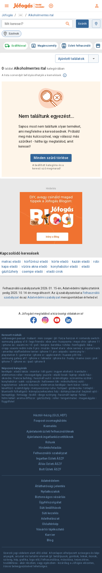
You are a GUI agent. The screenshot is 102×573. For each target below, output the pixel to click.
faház (82, 394)
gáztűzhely (44, 398)
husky (70, 358)
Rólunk (50, 442)
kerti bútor (74, 384)
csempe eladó (32, 272)
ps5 (36, 345)
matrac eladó (11, 262)
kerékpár (7, 371)
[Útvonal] (20, 15)
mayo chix (79, 341)
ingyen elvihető (63, 371)
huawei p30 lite (72, 355)
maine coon (83, 358)
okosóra (7, 378)
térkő (85, 384)
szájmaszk (33, 381)
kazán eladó (81, 262)
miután (45, 348)
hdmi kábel (8, 398)
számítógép (22, 388)
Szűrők (82, 23)
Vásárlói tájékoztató (50, 529)
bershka (56, 345)
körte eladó (60, 262)
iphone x (34, 358)
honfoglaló (78, 345)
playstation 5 (9, 355)
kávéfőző (7, 388)
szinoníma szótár (80, 378)
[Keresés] (67, 23)
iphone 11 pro (48, 351)
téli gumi (46, 371)
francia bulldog (23, 378)
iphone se (9, 345)
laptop (73, 374)
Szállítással (15, 45)
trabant (31, 338)
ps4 (95, 358)
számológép (60, 378)
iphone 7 (7, 361)
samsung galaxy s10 (14, 341)
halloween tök (50, 381)
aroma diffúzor (26, 398)
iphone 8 (40, 361)
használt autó (42, 378)
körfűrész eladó (36, 262)
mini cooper (45, 338)
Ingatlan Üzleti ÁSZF (50, 458)
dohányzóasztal (71, 391)
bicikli (32, 394)
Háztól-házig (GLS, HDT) (50, 415)
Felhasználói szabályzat (50, 453)
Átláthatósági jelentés (50, 486)
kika (89, 345)
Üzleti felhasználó (76, 45)
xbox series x (75, 348)
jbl (55, 338)
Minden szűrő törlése (51, 158)
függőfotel (8, 401)
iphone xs (20, 361)
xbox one (51, 341)
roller (56, 398)
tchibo (66, 345)
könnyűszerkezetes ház (43, 391)
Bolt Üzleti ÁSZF (50, 469)
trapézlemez (9, 384)
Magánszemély (43, 45)
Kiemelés (50, 426)
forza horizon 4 (68, 338)
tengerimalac (69, 398)
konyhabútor (9, 381)
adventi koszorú (29, 384)
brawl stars (58, 348)
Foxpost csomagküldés (50, 420)
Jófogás (7, 15)
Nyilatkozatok (50, 491)
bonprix (45, 345)
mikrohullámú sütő (72, 381)
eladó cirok (54, 272)
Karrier (50, 534)
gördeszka (75, 388)
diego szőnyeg (47, 394)
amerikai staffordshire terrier (20, 351)
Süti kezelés (50, 513)
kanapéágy (8, 394)
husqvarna (65, 341)
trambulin (80, 371)
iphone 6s (59, 358)
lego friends (36, 341)
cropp (5, 348)
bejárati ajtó (89, 391)
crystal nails (92, 348)
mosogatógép (33, 374)
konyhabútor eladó (64, 267)
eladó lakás (21, 371)
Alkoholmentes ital (40, 15)
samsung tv (77, 351)
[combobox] (33, 24)
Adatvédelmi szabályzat (43, 297)
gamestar (25, 355)
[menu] (7, 6)
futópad (62, 388)
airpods (63, 351)
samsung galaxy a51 (14, 358)
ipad (30, 361)
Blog (50, 540)
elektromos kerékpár (53, 384)
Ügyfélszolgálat (50, 502)
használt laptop (67, 394)
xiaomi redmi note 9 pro (24, 348)
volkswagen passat (13, 338)
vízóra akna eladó (34, 267)
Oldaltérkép (50, 524)
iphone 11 (94, 341)
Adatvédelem (50, 480)
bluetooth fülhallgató (14, 391)
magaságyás (87, 398)
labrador (46, 358)
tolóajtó (88, 388)
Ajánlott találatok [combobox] (71, 59)
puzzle (47, 374)
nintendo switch (89, 338)
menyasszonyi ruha (43, 388)
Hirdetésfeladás (50, 447)
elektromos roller (12, 374)
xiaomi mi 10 (24, 345)
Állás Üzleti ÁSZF (50, 464)
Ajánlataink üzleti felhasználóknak (50, 431)
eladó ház (84, 374)
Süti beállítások (50, 507)
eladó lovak (60, 374)
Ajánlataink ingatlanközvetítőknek (50, 437)
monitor (35, 371)
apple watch (53, 355)
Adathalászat (50, 518)
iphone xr (38, 355)
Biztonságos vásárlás (50, 497)
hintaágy (22, 394)
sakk (21, 381)
